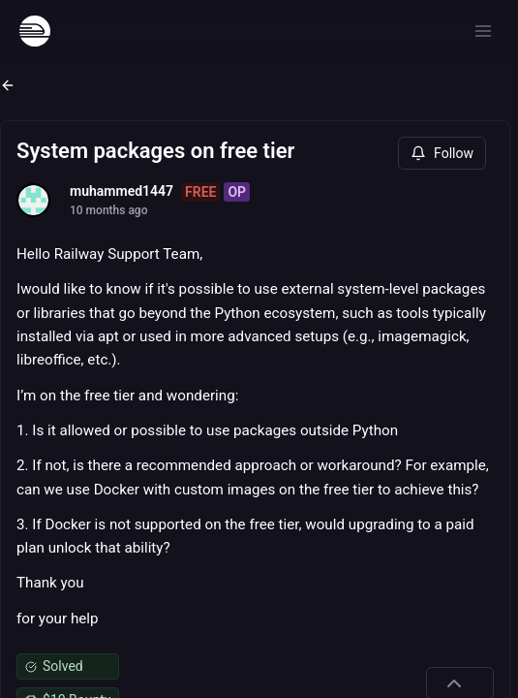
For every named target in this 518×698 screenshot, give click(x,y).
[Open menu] (483, 31)
